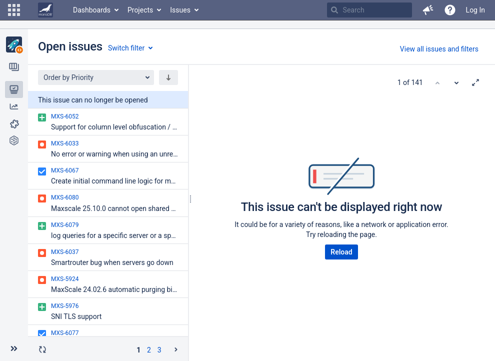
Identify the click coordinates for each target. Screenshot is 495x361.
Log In (475, 10)
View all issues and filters (439, 49)
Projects (140, 10)
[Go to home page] (45, 10)
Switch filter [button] (126, 48)
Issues (180, 10)
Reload (341, 252)
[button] (14, 10)
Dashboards (91, 10)
